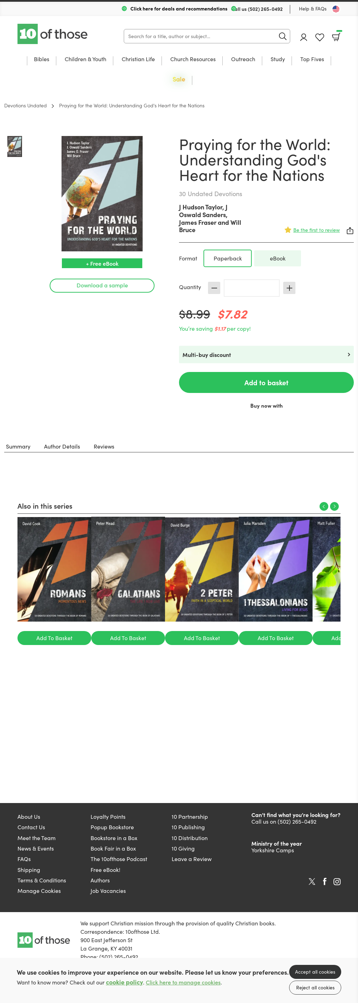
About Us (28, 816)
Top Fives (312, 59)
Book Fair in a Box (113, 848)
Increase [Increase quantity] (289, 288)
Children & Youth (85, 59)
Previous (324, 506)
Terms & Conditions (41, 880)
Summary (18, 446)
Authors (100, 880)
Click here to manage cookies (183, 982)
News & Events (35, 848)
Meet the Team (36, 837)
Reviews (104, 446)
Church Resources (193, 59)
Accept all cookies (315, 971)
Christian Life (138, 59)
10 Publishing (188, 827)
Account (303, 37)
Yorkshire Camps (272, 850)
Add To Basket (54, 638)
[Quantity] (252, 288)
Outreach (243, 59)
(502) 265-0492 (265, 8)
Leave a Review (192, 858)
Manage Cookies (39, 890)
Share (350, 230)
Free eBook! (105, 869)
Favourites (319, 38)
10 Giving (183, 848)
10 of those (53, 34)
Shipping (28, 869)
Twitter (312, 881)
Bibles (41, 59)
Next (334, 506)
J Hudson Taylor (200, 206)
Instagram (337, 881)
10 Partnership (190, 816)
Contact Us (31, 827)
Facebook (325, 881)
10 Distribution (190, 837)
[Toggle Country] (336, 9)
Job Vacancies (108, 890)
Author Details (62, 446)
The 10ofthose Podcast (119, 858)
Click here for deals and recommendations (179, 8)
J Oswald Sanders (203, 210)
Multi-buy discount (206, 354)
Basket (339, 34)
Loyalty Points (108, 816)
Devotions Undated (25, 105)
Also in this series (44, 505)
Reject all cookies (315, 987)
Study (278, 59)
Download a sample (102, 285)
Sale (179, 79)
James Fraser (197, 222)
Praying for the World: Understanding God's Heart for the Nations (132, 105)
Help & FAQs (313, 8)
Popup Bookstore (112, 827)
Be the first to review (316, 230)
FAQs (24, 858)
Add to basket (266, 382)
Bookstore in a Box (114, 837)
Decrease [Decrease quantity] (214, 288)
